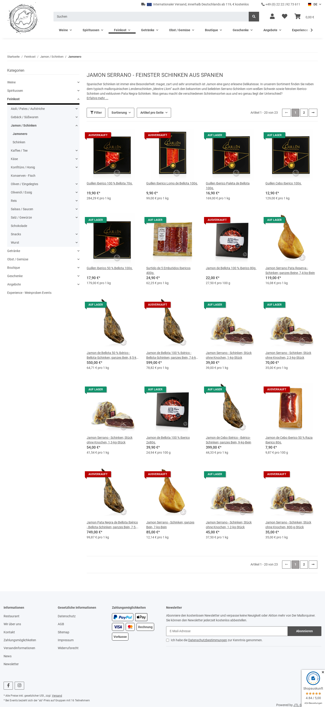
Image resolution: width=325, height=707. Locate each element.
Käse (14, 159)
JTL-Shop (300, 704)
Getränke (13, 251)
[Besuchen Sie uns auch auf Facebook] (8, 685)
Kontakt (9, 631)
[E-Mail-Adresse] (227, 630)
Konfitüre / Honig (23, 167)
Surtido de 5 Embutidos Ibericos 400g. (168, 270)
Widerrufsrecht (68, 647)
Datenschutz (67, 615)
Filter (96, 112)
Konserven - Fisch (23, 175)
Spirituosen (15, 90)
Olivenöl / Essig (21, 192)
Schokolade (19, 226)
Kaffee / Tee (19, 150)
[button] (272, 16)
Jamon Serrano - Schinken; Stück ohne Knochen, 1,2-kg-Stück (229, 524)
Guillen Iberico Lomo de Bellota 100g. (172, 183)
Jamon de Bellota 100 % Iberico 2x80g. (168, 439)
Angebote (14, 284)
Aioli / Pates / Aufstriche (28, 109)
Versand (57, 695)
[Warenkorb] (304, 16)
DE (312, 4)
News (8, 655)
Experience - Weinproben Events (29, 293)
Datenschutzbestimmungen (207, 639)
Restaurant (11, 615)
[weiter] (313, 112)
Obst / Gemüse (17, 259)
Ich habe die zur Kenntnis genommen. (217, 639)
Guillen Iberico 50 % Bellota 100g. (110, 267)
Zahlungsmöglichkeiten (20, 639)
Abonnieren (304, 630)
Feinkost (13, 99)
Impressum (66, 639)
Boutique (13, 267)
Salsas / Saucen (22, 209)
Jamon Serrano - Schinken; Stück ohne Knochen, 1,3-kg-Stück (109, 439)
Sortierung (119, 112)
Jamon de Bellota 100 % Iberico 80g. (231, 267)
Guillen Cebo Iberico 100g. (283, 183)
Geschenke (15, 276)
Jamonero (20, 134)
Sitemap (63, 631)
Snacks (16, 234)
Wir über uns (12, 623)
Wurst (15, 242)
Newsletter (11, 663)
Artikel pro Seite (152, 112)
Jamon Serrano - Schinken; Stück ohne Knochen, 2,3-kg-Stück (288, 355)
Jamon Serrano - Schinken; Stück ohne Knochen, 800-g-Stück (288, 524)
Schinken (19, 142)
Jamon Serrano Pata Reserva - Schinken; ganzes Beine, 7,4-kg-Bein (290, 270)
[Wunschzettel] (284, 16)
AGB (61, 623)
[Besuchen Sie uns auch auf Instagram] (19, 685)
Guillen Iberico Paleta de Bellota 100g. (228, 185)
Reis (14, 201)
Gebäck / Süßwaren (24, 117)
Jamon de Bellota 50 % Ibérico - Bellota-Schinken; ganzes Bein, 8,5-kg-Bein (113, 355)
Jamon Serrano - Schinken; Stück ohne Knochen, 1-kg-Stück (229, 355)
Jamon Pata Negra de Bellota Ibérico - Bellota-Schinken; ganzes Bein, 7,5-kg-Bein (112, 524)
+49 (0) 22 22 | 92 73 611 (280, 4)
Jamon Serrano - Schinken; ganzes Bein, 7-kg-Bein (170, 524)
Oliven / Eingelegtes (24, 184)
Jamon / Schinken (24, 125)
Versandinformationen (19, 647)
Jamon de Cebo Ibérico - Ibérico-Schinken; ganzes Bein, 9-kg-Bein (228, 439)
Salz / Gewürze (21, 217)
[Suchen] (151, 16)
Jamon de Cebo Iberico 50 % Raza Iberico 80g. (289, 439)
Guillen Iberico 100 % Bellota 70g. (110, 183)
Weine (11, 82)
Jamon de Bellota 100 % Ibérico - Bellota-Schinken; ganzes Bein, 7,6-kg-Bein (172, 355)
